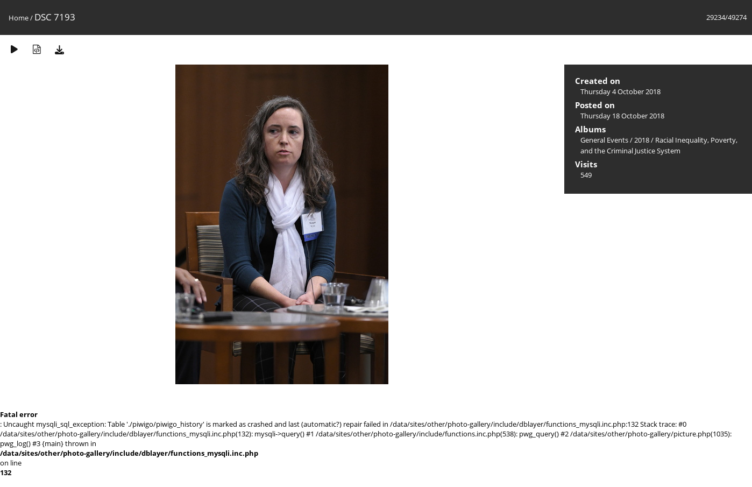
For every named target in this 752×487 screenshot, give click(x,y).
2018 (641, 140)
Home (19, 18)
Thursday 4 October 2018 (620, 91)
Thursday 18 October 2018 (622, 116)
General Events (604, 140)
